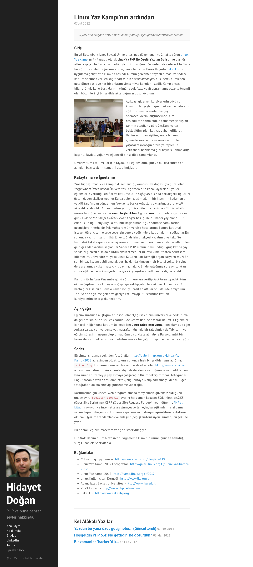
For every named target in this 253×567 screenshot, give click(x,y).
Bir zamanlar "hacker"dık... (105, 541)
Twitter (11, 545)
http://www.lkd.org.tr (135, 478)
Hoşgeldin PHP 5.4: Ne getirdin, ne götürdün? (122, 535)
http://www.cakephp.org (112, 493)
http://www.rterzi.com (171, 365)
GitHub (11, 535)
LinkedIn (12, 540)
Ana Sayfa (13, 526)
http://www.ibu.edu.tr (141, 483)
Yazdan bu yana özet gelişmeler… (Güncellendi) (124, 528)
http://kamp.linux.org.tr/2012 (134, 474)
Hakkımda (13, 531)
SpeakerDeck (15, 550)
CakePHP (173, 69)
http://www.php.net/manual (121, 488)
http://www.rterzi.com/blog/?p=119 (140, 459)
